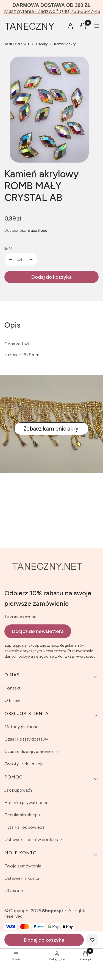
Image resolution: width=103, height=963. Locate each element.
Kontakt (12, 688)
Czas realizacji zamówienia (31, 751)
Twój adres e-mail (20, 616)
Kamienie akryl (65, 44)
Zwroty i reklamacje (24, 763)
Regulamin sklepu (22, 814)
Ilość (8, 248)
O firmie (12, 700)
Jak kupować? (18, 790)
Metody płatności (22, 726)
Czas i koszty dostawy (26, 739)
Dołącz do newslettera (38, 631)
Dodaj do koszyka (51, 277)
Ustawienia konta (21, 878)
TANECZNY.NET (16, 44)
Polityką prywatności (76, 656)
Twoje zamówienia (22, 866)
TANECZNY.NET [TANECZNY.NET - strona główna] (47, 566)
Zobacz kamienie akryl (51, 428)
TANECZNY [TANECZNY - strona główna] (29, 26)
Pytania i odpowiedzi (25, 827)
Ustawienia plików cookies (31, 839)
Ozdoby (42, 44)
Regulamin (69, 645)
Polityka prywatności (25, 802)
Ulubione (13, 890)
